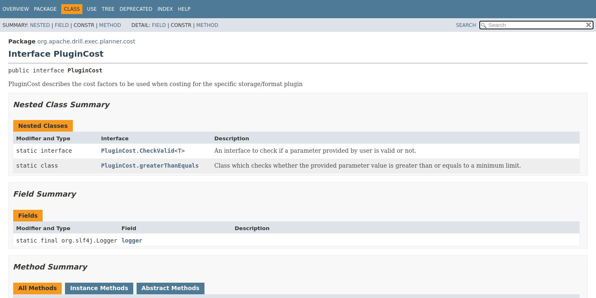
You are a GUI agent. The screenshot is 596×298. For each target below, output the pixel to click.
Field (62, 25)
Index (165, 9)
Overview (15, 9)
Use (92, 9)
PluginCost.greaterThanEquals (150, 165)
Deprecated (136, 9)
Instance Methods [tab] (99, 288)
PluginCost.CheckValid (137, 150)
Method (110, 25)
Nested (40, 25)
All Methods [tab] (37, 288)
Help (184, 9)
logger (131, 240)
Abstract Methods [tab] (170, 288)
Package (45, 9)
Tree (108, 9)
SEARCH (466, 25)
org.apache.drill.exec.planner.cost (86, 41)
